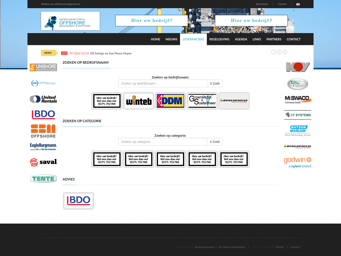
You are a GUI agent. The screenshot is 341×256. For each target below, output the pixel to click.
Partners (274, 39)
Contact (282, 3)
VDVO (280, 247)
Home (155, 39)
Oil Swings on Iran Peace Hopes (110, 53)
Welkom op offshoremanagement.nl (60, 3)
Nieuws (171, 39)
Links (257, 39)
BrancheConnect (205, 247)
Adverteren (262, 3)
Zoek (215, 83)
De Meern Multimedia (232, 247)
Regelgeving (220, 39)
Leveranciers (193, 39)
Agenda (241, 39)
